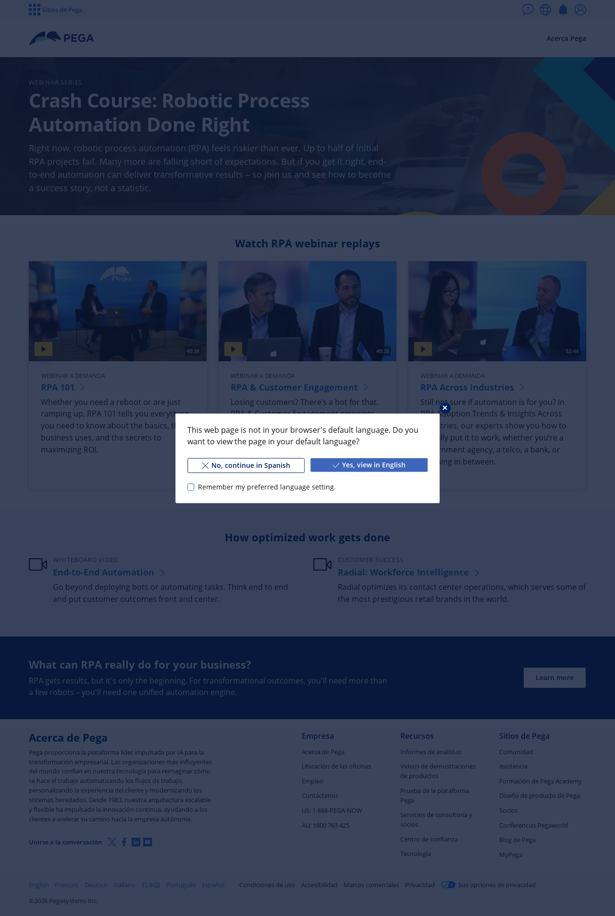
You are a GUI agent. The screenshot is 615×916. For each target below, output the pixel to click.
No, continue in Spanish (246, 464)
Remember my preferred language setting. (267, 486)
